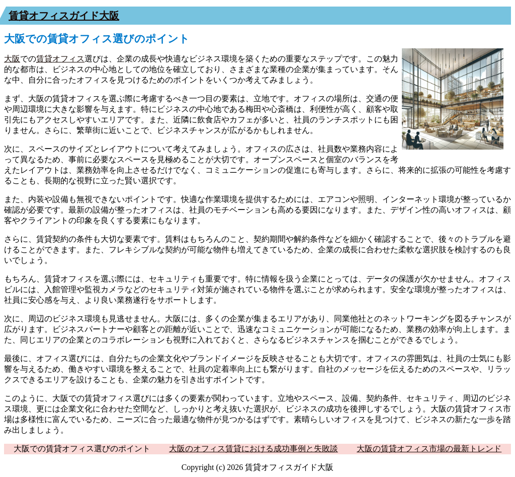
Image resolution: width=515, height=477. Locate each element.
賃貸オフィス (60, 58)
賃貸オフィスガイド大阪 (64, 15)
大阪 (12, 58)
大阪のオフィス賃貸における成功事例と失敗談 (253, 448)
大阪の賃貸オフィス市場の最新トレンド (429, 448)
